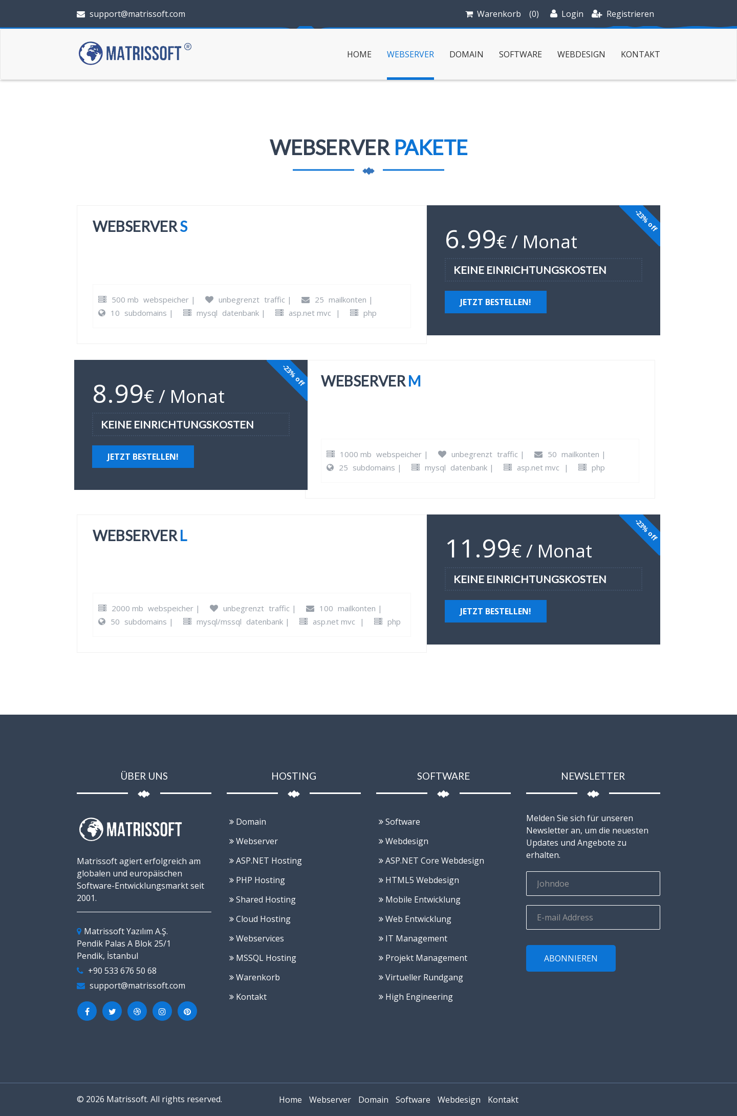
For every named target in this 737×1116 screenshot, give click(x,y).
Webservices (256, 938)
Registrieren (623, 13)
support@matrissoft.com (131, 13)
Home (359, 54)
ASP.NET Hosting (265, 860)
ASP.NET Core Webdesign (431, 860)
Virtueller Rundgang (421, 977)
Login (566, 13)
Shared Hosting (262, 899)
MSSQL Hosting (262, 957)
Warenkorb (499, 13)
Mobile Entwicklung (420, 899)
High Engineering (416, 996)
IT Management (413, 938)
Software (520, 54)
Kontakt (640, 54)
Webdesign (581, 54)
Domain (466, 54)
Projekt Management (423, 957)
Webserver (410, 54)
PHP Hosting (257, 880)
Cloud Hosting (260, 919)
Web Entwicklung (415, 919)
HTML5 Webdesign (419, 880)
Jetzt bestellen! (495, 302)
